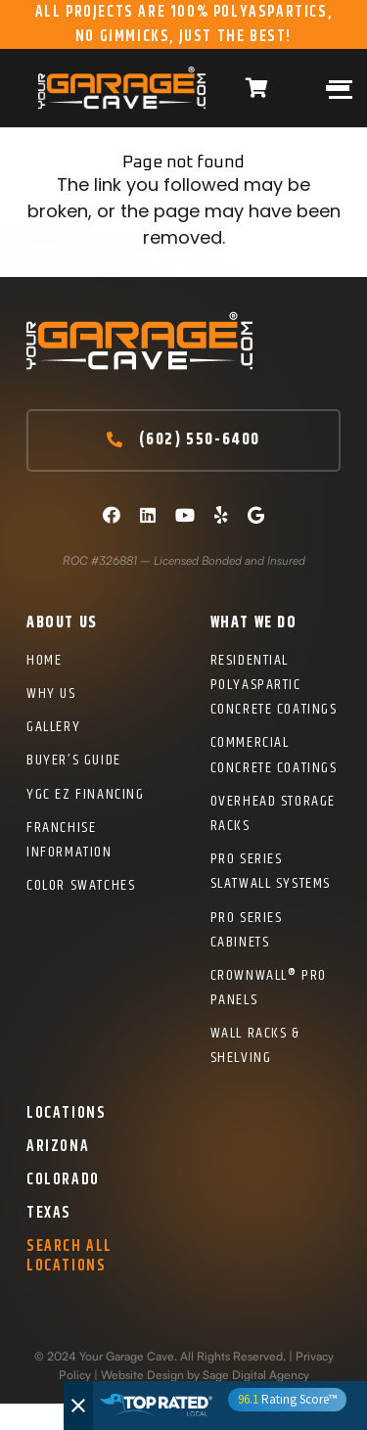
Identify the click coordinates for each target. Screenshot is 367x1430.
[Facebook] (111, 515)
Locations (66, 1113)
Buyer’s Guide (73, 760)
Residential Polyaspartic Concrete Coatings (274, 684)
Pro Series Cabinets (246, 929)
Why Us (51, 693)
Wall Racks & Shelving (255, 1045)
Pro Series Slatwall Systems (271, 871)
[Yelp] (221, 515)
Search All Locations (69, 1255)
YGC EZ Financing (85, 794)
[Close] (78, 1405)
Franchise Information (69, 839)
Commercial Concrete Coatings (274, 754)
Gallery (53, 727)
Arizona (57, 1146)
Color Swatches (80, 885)
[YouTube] (185, 515)
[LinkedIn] (148, 515)
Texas (48, 1213)
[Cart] (256, 88)
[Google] (256, 515)
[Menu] (333, 88)
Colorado (63, 1180)
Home (44, 660)
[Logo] (122, 88)
